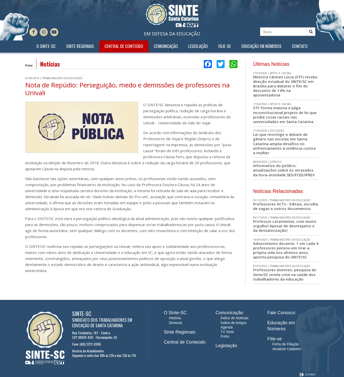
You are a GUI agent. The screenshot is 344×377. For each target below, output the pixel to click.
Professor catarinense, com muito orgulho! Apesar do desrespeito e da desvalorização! (284, 226)
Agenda (227, 327)
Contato (300, 46)
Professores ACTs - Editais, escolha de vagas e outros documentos (285, 206)
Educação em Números (261, 46)
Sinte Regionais (80, 46)
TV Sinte (227, 332)
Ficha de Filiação (285, 344)
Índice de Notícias (235, 318)
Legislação (198, 46)
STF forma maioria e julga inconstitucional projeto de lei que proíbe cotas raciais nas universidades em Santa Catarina (285, 114)
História (175, 318)
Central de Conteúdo (124, 46)
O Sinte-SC (46, 46)
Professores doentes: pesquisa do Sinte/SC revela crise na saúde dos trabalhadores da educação (284, 274)
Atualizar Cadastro (286, 349)
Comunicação (166, 46)
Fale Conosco (281, 312)
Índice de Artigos (234, 323)
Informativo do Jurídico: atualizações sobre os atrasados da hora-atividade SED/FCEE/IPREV (284, 170)
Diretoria (175, 323)
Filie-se (224, 46)
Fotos (225, 336)
